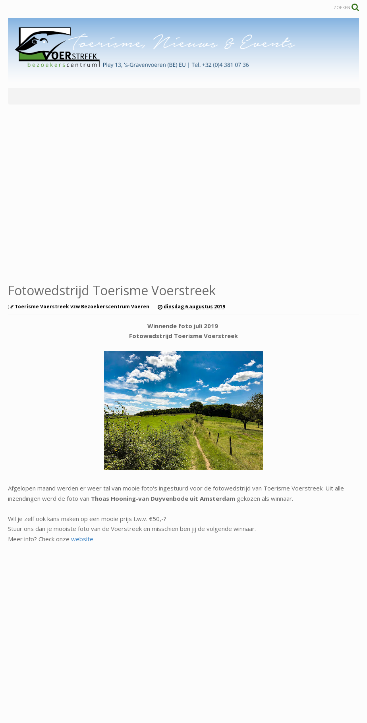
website (82, 539)
